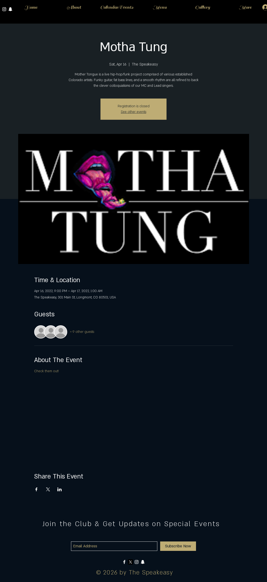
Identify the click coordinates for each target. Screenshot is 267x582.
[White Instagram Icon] (4, 9)
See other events (133, 112)
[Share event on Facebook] (36, 489)
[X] (130, 562)
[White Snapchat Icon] (142, 562)
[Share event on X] (48, 489)
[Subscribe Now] (178, 546)
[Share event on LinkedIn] (59, 489)
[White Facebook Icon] (124, 562)
